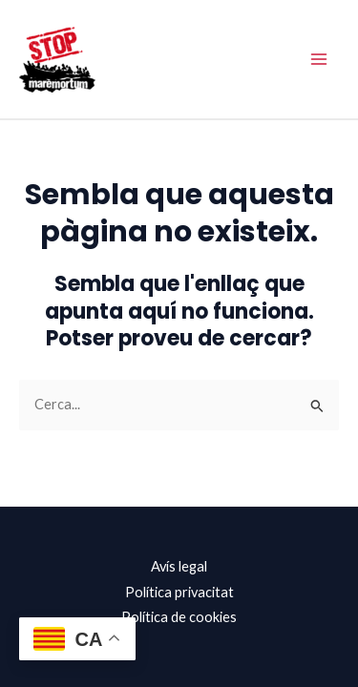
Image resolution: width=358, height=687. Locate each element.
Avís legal (179, 566)
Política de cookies (179, 617)
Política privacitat (179, 592)
